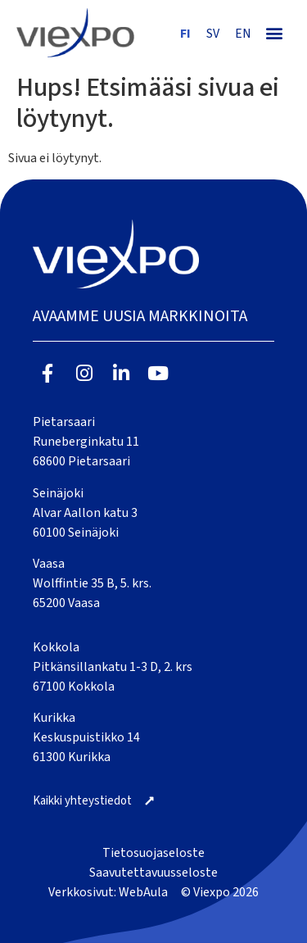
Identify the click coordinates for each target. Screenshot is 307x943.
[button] (273, 32)
